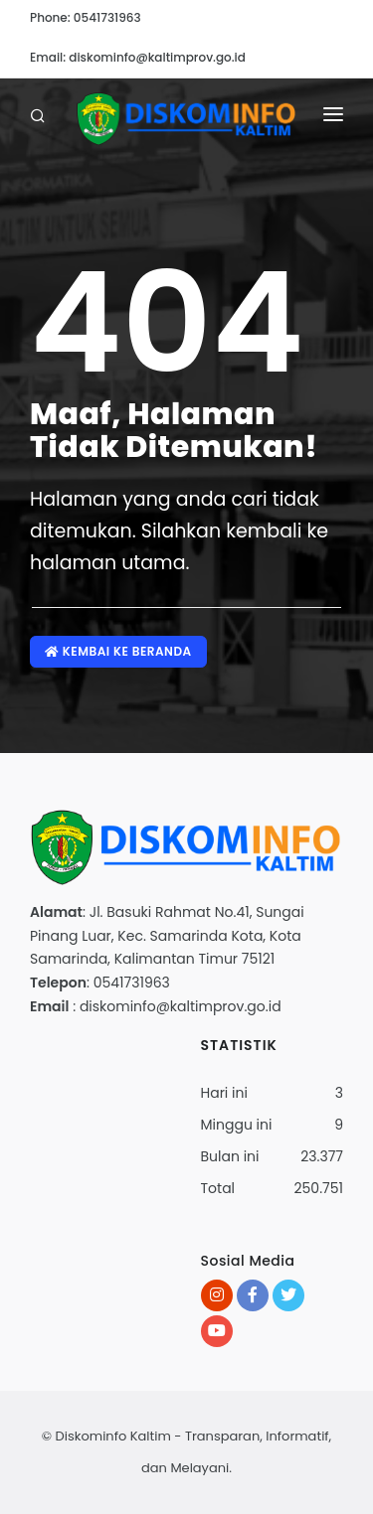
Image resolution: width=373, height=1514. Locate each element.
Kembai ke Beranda (118, 651)
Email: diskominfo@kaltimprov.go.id (138, 57)
